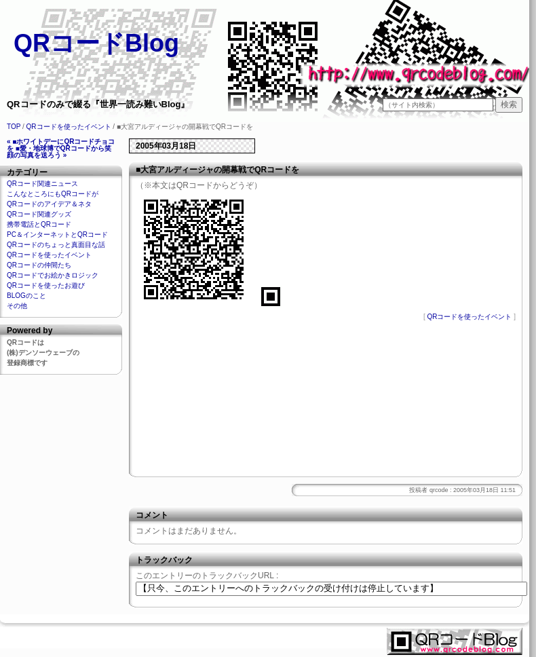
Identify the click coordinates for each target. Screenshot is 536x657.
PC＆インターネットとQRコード (57, 234)
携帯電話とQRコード (39, 224)
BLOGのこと (26, 295)
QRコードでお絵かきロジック (52, 275)
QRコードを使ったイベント (68, 126)
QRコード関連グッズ (39, 214)
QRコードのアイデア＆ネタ (49, 204)
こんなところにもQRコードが (52, 194)
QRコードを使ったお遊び (46, 285)
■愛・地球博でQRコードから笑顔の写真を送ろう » (59, 152)
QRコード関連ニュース (42, 183)
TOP (13, 126)
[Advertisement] (326, 402)
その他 (17, 305)
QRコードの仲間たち (39, 265)
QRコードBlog (96, 43)
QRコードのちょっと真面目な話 (56, 244)
